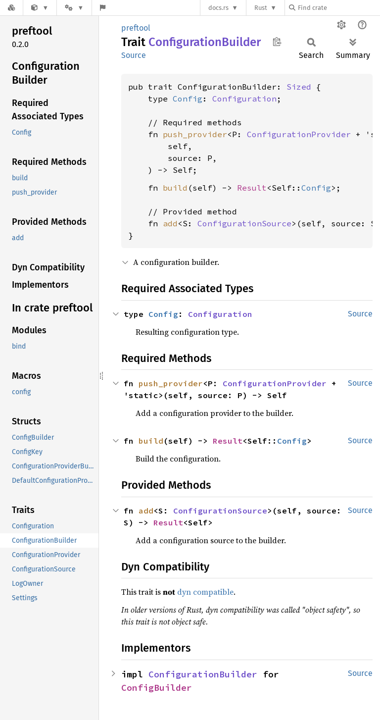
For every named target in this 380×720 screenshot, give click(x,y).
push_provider (195, 134)
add (170, 223)
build (175, 188)
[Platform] (74, 7)
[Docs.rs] (11, 7)
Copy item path (277, 41)
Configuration (244, 98)
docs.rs (218, 7)
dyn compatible (205, 591)
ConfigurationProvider (299, 134)
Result (252, 188)
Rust (260, 7)
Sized (298, 87)
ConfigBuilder (156, 687)
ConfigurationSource (244, 223)
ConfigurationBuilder (202, 674)
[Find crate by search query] (338, 7)
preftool (135, 28)
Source (133, 55)
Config (187, 98)
